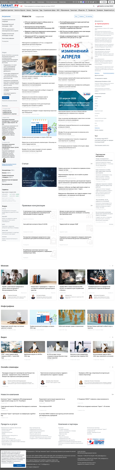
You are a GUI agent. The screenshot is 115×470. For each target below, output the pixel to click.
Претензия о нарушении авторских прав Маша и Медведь (10, 227)
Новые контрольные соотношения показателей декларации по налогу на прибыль (103, 90)
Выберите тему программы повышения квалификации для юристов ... (9, 165)
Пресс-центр (61, 435)
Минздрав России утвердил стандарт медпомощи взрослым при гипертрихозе (39, 111)
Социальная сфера (49, 10)
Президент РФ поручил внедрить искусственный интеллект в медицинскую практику (74, 27)
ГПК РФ (96, 115)
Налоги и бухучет (19, 10)
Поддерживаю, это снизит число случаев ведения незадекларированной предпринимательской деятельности (10, 68)
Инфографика (7, 306)
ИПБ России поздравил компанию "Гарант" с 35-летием (94, 406)
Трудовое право (63, 232)
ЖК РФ (96, 125)
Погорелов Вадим (40, 295)
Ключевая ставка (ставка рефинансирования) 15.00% (9, 200)
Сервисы (5, 190)
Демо (33, 2)
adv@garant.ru (104, 458)
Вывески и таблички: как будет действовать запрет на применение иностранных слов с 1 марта (74, 188)
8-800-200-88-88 (81, 451)
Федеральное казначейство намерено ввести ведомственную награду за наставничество (35, 97)
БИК (96, 108)
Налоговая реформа (8, 38)
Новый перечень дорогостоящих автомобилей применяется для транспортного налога (39, 50)
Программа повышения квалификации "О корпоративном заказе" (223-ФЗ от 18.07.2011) (10, 147)
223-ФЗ (96, 98)
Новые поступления (100, 93)
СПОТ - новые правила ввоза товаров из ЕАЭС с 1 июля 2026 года (10, 356)
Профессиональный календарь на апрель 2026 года (37, 137)
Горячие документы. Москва (102, 49)
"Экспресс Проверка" (7, 444)
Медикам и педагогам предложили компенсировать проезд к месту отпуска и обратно (40, 32)
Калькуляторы (8, 170)
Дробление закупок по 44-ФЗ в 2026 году (33, 355)
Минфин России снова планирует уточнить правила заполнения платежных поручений (37, 150)
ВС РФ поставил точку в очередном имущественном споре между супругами (57, 356)
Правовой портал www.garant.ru (10, 435)
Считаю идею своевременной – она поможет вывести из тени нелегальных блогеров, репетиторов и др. (11, 76)
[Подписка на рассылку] (74, 2)
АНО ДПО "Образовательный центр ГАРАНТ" (41, 437)
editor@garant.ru (102, 455)
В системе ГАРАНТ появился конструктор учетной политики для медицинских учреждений (56, 414)
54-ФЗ (96, 103)
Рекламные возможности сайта (85, 460)
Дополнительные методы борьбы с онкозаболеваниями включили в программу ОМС (39, 27)
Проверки (100, 10)
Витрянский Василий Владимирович (17, 381)
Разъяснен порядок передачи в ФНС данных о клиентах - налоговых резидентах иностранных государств (104, 85)
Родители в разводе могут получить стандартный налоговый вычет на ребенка (72, 140)
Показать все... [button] (97, 127)
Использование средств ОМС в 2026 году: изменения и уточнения (103, 355)
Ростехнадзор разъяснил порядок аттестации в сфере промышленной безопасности (73, 146)
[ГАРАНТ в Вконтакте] (79, 2)
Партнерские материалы (100, 155)
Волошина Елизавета (99, 295)
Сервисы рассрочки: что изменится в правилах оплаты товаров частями (74, 169)
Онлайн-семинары (9, 367)
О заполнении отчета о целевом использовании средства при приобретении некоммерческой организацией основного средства (37, 213)
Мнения (4, 265)
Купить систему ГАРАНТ (35, 432)
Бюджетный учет (109, 10)
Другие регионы (99, 75)
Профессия (91, 10)
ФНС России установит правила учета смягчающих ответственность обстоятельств (75, 32)
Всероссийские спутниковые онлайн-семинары (13, 441)
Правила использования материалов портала (69, 441)
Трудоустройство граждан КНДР (69, 224)
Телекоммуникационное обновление (39, 435)
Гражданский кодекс (99, 120)
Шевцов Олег (68, 295)
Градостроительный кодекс (100, 118)
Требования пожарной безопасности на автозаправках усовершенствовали (74, 126)
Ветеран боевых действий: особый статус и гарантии (100, 327)
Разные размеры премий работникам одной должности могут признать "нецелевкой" (74, 79)
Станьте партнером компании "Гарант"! (97, 429)
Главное (81, 16)
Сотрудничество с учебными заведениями (40, 438)
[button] (105, 6)
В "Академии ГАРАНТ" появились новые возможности (93, 399)
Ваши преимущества (35, 427)
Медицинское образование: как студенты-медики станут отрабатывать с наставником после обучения (74, 194)
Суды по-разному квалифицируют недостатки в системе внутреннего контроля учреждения (74, 119)
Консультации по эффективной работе (11, 440)
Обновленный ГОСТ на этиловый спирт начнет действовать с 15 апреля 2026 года (39, 36)
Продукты (21, 2)
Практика (35, 10)
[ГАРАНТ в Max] (83, 2)
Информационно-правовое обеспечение (11, 427)
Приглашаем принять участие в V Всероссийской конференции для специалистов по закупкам (72, 112)
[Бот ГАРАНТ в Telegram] (88, 2)
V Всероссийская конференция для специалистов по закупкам (10, 112)
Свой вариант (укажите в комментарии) (10, 93)
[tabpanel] (57, 29)
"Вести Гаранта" (5, 437)
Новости (26, 16)
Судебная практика (7, 10)
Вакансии (13, 2)
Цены (28, 2)
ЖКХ (58, 10)
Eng (111, 2)
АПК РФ (96, 106)
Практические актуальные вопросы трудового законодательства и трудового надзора (53, 374)
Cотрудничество (91, 430)
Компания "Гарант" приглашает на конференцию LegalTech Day (18, 414)
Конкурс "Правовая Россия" (94, 432)
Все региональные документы (108, 73)
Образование (65, 10)
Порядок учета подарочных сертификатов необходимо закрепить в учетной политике (74, 85)
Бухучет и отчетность (28, 219)
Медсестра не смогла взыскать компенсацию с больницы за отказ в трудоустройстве (39, 143)
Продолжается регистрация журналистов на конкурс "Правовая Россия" (52, 400)
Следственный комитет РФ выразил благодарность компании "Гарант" (19, 407)
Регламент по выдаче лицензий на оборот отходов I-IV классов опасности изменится (37, 91)
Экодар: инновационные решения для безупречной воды (104, 159)
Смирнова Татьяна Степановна (92, 381)
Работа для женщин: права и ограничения (71, 326)
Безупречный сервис (7, 429)
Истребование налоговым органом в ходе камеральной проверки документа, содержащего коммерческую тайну (37, 251)
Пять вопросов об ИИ (45, 406)
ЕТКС (96, 123)
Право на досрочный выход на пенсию (9, 239)
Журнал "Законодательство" (9, 438)
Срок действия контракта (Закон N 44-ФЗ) (35, 224)
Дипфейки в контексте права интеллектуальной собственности (38, 182)
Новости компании (64, 437)
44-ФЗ (96, 101)
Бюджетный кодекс (99, 110)
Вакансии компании (64, 432)
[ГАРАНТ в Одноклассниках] (91, 2)
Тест (96, 136)
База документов (7, 184)
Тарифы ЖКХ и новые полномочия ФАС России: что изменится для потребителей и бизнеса (72, 288)
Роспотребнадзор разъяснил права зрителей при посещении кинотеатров (74, 22)
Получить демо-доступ (35, 434)
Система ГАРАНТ (6, 430)
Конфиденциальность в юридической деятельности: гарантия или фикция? (99, 287)
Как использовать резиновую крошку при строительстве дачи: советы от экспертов (104, 213)
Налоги (61, 219)
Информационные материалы (37, 430)
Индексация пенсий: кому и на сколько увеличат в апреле (12, 327)
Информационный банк (36, 429)
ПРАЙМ (3, 434)
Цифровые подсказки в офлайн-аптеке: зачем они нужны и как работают (104, 185)
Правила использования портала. (58, 457)
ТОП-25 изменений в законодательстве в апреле (10, 30)
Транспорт (73, 10)
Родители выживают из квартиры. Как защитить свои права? (10, 233)
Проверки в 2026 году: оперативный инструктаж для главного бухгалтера (94, 374)
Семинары (40, 2)
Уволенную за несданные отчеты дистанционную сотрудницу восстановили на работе (36, 104)
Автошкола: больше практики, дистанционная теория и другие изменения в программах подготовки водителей (74, 181)
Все (76, 16)
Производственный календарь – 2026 (8, 25)
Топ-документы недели (101, 78)
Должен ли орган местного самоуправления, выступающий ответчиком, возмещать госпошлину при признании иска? (75, 213)
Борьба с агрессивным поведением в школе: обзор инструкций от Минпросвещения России (13, 288)
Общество (81, 10)
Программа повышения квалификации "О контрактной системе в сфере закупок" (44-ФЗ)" (10, 122)
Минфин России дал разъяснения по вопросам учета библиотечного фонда (73, 133)
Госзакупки (5, 41)
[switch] (22, 6)
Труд (40, 10)
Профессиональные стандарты (8, 176)
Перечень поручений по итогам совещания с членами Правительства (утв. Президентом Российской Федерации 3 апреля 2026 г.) (104, 46)
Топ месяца (89, 16)
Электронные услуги (7, 443)
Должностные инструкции (10, 180)
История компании (64, 429)
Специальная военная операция (8, 20)
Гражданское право (28, 232)
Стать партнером (51, 2)
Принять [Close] (19, 465)
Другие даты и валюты (7, 198)
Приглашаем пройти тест (102, 145)
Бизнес (29, 10)
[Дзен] (81, 2)
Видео (4, 337)
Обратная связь (63, 434)
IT (86, 10)
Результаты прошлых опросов (9, 100)
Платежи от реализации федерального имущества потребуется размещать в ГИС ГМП (72, 72)
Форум (4, 206)
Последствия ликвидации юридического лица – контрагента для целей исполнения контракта (37, 237)
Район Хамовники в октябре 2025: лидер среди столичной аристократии (103, 171)
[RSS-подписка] (96, 2)
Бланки (6, 173)
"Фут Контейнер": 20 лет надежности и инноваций (102, 200)
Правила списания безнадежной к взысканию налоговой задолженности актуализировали (38, 84)
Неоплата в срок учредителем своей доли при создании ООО (79, 355)
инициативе (15, 55)
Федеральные (98, 26)
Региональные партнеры (93, 427)
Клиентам (62, 2)
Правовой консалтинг (7, 432)
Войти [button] (103, 2)
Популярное (98, 96)
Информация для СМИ (64, 438)
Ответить (5, 97)
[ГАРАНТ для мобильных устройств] (76, 2)
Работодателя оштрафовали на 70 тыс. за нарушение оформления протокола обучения (37, 43)
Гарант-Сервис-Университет (32, 467)
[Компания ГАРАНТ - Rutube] (93, 2)
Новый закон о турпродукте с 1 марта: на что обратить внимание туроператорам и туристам (43, 288)
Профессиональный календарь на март (8, 34)
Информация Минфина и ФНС (103, 81)
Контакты (89, 434)
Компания (4, 2)
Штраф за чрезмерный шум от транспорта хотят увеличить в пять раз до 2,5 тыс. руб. (74, 36)
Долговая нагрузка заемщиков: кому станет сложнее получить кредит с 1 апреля (37, 77)
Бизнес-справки (99, 130)
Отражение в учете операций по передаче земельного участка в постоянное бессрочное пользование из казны (75, 238)
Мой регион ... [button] (97, 73)
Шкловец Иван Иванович (52, 381)
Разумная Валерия (12, 295)
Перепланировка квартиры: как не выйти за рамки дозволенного (73, 175)
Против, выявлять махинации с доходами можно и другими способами (11, 89)
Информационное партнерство (67, 440)
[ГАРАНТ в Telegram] (86, 2)
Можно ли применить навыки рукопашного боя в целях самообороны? (9, 220)
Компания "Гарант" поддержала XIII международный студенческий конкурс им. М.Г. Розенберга (16, 400)
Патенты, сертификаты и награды (67, 430)
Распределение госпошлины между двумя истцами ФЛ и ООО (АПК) (10, 212)
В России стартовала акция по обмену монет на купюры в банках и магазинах (39, 22)
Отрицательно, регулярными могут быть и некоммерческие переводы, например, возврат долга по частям (11, 83)
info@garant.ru (45, 464)
